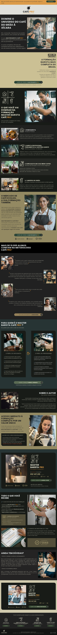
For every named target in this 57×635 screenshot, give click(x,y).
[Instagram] (55, 633)
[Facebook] (53, 633)
